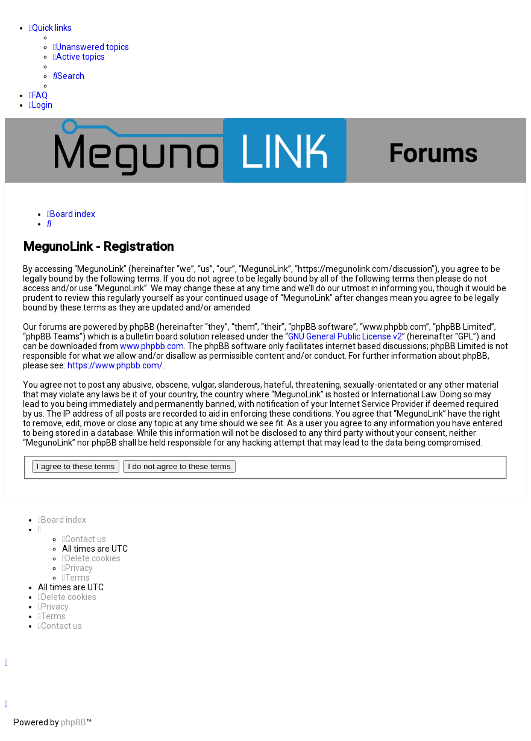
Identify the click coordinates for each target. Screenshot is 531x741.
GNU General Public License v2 (345, 336)
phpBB (73, 722)
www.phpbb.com (152, 346)
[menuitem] (91, 47)
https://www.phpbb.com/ (115, 365)
